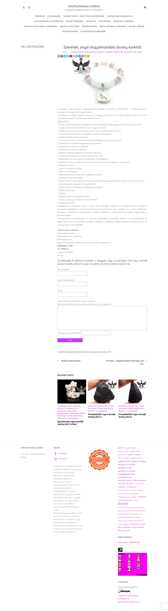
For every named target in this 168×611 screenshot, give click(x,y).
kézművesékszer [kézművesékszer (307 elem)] (139, 481)
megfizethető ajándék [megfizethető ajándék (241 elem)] (125, 501)
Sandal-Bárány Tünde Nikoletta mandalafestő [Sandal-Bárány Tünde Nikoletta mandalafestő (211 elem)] (131, 508)
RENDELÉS (40, 17)
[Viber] (82, 56)
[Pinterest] (62, 56)
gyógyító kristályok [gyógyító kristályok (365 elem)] (126, 465)
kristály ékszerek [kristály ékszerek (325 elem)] (125, 478)
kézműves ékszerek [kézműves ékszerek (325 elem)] (126, 484)
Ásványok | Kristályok (105, 52)
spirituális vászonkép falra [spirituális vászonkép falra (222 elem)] (136, 521)
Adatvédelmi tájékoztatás (129, 543)
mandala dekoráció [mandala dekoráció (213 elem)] (123, 491)
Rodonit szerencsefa (70, 361)
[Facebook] (59, 56)
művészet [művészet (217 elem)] (135, 501)
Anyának (77, 407)
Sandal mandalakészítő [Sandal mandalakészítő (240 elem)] (125, 518)
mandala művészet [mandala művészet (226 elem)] (124, 497)
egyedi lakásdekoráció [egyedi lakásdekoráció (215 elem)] (136, 458)
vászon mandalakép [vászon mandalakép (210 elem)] (123, 524)
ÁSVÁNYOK (91, 22)
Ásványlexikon (70, 32)
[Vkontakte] (79, 56)
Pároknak (61, 419)
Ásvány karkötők (77, 52)
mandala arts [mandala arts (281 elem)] (131, 487)
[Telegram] (68, 56)
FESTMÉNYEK (104, 22)
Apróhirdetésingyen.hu (128, 587)
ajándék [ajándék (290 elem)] (121, 448)
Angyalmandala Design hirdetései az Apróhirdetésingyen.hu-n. (129, 599)
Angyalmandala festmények (48, 22)
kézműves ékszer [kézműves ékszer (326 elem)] (125, 481)
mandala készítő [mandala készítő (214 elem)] (133, 494)
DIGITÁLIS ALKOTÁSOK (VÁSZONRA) (40, 27)
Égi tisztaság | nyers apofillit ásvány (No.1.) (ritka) (70, 423)
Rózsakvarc (128, 52)
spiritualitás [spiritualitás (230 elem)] (137, 518)
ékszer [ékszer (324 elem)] (142, 524)
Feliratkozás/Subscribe (93, 32)
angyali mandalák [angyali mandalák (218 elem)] (123, 452)
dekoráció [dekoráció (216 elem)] (121, 458)
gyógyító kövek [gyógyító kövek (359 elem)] (125, 468)
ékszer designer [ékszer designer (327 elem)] (124, 528)
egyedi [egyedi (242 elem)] (127, 458)
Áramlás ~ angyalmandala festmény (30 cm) (125, 363)
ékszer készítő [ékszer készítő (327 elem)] (138, 528)
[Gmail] (73, 56)
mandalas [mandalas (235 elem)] (134, 497)
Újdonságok (137, 52)
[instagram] (29, 7)
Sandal (65, 52)
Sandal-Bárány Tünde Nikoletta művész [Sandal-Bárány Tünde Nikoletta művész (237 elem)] (130, 514)
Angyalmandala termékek (112, 27)
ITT (110, 352)
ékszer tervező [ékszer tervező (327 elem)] (124, 531)
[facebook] (24, 7)
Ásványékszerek (90, 52)
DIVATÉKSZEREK (89, 27)
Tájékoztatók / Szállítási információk (83, 17)
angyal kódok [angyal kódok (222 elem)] (122, 455)
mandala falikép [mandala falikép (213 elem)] (122, 494)
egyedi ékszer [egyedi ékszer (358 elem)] (124, 461)
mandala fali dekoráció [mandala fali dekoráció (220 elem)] (136, 491)
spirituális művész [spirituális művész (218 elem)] (123, 521)
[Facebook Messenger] (65, 56)
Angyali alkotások (70, 27)
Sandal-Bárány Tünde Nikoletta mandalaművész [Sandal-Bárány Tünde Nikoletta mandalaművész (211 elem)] (131, 511)
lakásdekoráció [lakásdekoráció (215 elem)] (139, 484)
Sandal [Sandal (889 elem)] (123, 504)
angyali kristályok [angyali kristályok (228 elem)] (130, 448)
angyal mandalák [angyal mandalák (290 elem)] (133, 455)
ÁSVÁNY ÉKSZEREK (75, 22)
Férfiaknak (74, 414)
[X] (70, 56)
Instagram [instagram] (60, 459)
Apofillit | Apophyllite (67, 409)
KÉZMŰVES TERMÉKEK (123, 22)
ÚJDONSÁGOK (54, 17)
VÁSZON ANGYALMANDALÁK (120, 17)
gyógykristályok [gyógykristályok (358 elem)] (139, 461)
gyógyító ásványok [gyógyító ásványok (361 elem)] (126, 471)
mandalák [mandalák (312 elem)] (142, 497)
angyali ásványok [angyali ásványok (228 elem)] (135, 452)
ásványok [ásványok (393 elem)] (134, 524)
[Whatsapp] (85, 56)
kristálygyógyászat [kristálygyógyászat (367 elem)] (126, 474)
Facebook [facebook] (60, 454)
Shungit (91, 411)
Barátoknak (62, 414)
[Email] (76, 56)
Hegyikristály (118, 52)
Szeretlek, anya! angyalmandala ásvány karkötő (102, 47)
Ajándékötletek (64, 407)
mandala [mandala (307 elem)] (121, 487)
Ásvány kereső (136, 27)
